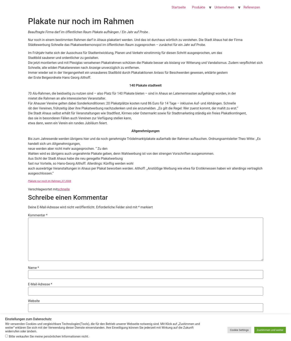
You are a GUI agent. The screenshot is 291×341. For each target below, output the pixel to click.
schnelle (64, 189)
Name (33, 268)
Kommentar (38, 215)
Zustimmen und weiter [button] (270, 330)
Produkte (198, 7)
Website (34, 301)
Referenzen (252, 7)
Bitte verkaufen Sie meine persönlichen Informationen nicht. (49, 336)
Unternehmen (224, 7)
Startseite (179, 7)
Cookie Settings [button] (239, 330)
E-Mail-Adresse (40, 284)
